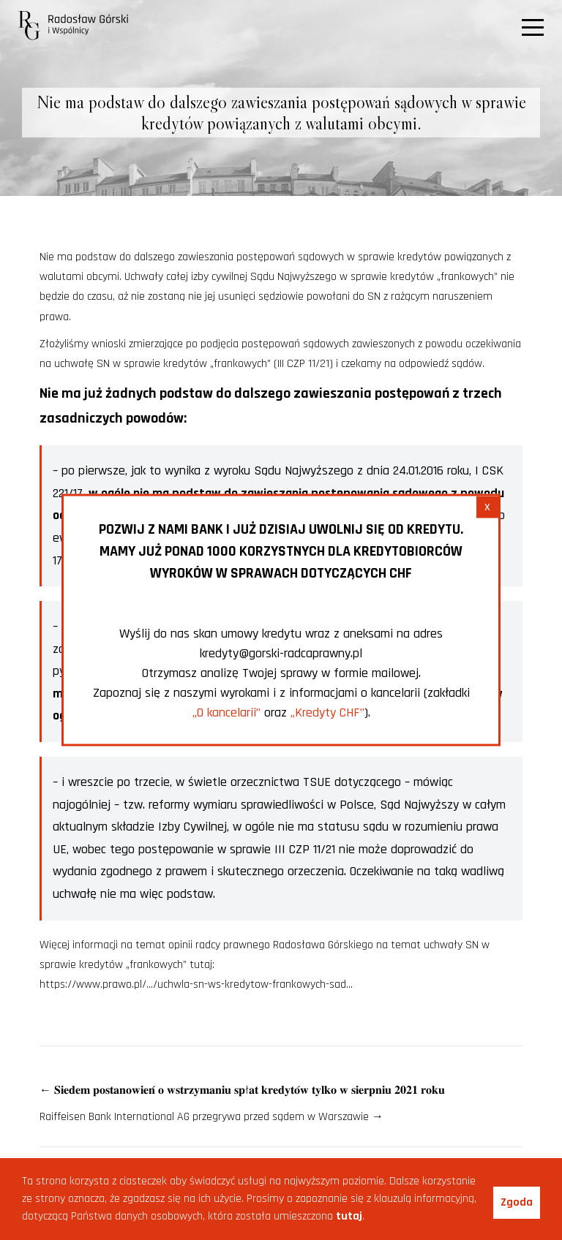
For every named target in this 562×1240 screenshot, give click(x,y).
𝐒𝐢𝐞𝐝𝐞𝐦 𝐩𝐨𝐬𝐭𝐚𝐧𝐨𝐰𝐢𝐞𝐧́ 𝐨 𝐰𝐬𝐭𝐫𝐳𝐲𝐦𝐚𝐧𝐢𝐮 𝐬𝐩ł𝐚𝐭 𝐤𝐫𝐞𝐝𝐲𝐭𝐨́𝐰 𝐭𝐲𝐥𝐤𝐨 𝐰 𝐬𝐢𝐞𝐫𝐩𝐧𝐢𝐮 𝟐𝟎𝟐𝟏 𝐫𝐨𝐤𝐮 (242, 1090)
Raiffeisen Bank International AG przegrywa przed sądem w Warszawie (211, 1116)
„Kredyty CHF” (327, 712)
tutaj (349, 1216)
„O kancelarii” (226, 712)
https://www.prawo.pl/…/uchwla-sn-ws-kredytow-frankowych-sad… (196, 984)
